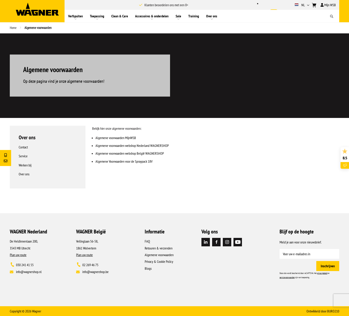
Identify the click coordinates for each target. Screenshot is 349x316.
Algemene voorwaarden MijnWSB (115, 138)
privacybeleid (322, 273)
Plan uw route (18, 255)
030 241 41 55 (25, 265)
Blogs (148, 268)
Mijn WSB (328, 5)
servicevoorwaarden (287, 277)
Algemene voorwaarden (159, 255)
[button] (302, 5)
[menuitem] (75, 16)
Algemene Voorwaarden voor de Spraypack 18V (123, 161)
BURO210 (333, 311)
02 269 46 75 (90, 265)
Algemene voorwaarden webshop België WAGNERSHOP (129, 153)
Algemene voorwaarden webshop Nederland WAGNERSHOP (132, 145)
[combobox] (307, 16)
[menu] (170, 16)
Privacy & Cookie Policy (159, 261)
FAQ (147, 241)
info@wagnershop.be (95, 271)
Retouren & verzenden (158, 248)
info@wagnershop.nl (29, 271)
